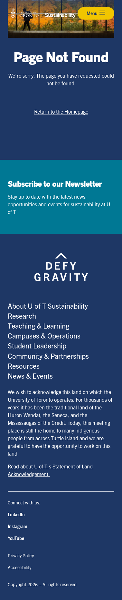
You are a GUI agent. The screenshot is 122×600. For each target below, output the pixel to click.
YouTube (16, 538)
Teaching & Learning (38, 325)
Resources (24, 365)
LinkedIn (16, 514)
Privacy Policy (21, 555)
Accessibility (19, 567)
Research (22, 315)
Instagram (17, 526)
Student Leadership (37, 345)
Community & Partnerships (48, 355)
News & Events (30, 375)
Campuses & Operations (44, 335)
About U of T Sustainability (48, 305)
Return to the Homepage (61, 111)
